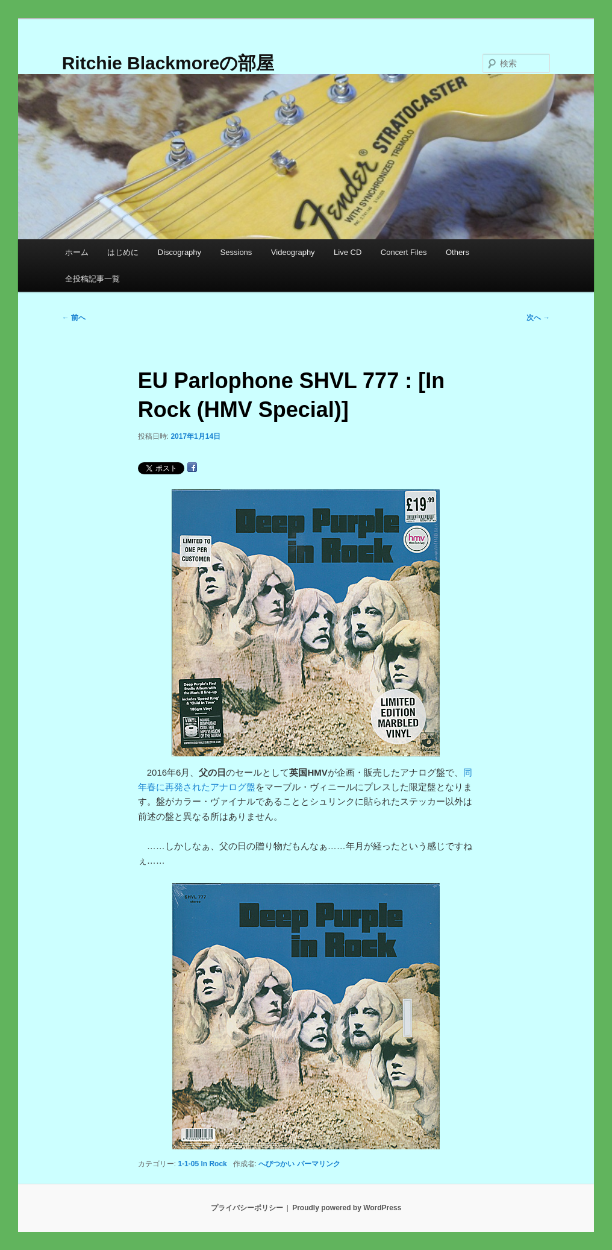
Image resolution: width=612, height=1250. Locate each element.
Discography (179, 252)
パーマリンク (318, 1164)
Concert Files (404, 252)
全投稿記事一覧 (92, 278)
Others (457, 252)
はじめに (123, 252)
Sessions (236, 252)
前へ (74, 317)
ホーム (77, 252)
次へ (538, 317)
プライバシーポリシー (247, 1208)
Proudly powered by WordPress (346, 1208)
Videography (293, 252)
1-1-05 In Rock (202, 1164)
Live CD (347, 252)
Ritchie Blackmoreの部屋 (168, 63)
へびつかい (276, 1164)
